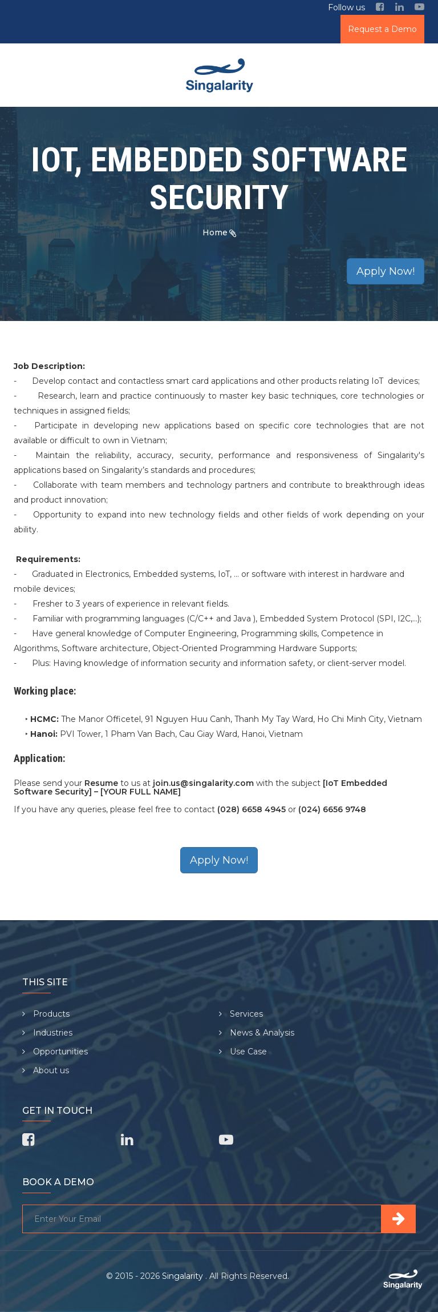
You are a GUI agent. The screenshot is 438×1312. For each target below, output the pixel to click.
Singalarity (183, 1276)
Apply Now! (385, 271)
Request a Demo (382, 29)
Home (215, 232)
